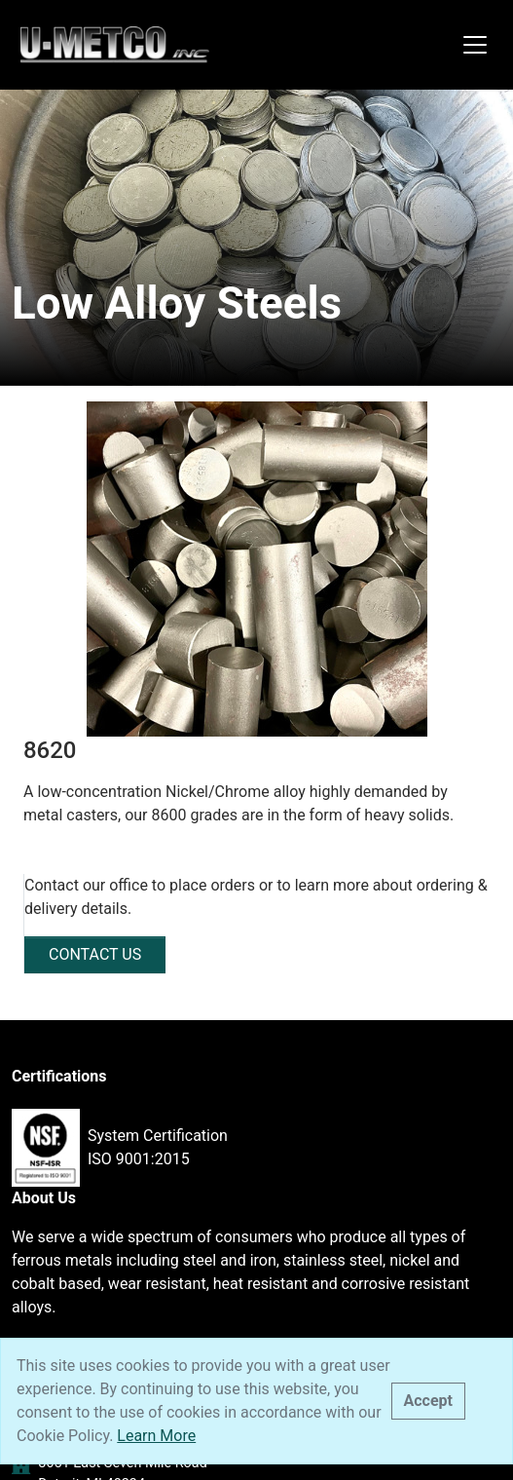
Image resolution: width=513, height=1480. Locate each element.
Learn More (156, 1435)
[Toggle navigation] (475, 44)
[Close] (428, 1401)
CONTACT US (95, 954)
